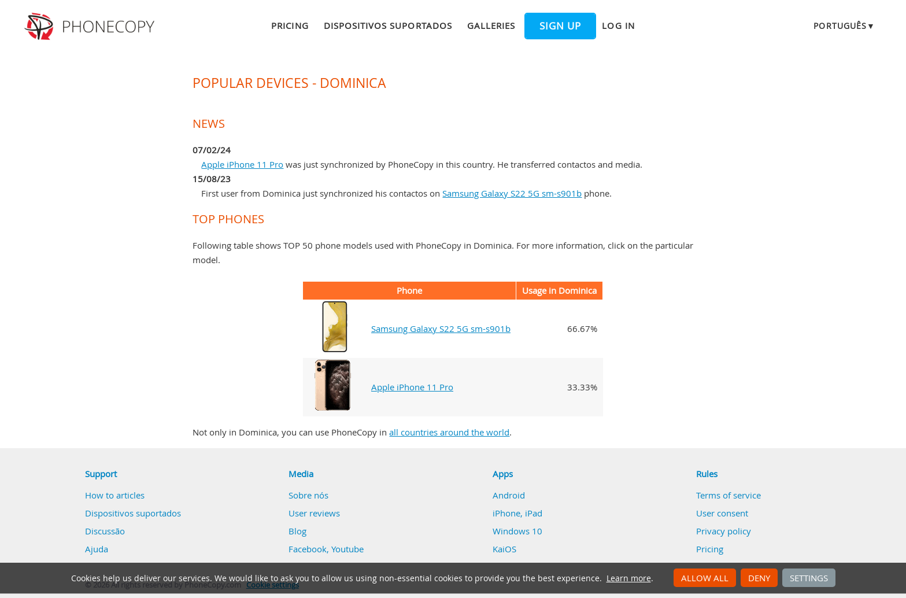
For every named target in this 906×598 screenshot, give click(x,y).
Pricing (289, 25)
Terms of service (728, 495)
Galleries (491, 25)
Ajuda (96, 549)
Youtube (347, 549)
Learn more (629, 578)
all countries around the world (449, 432)
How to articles (115, 495)
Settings (809, 578)
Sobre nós (308, 495)
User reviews (314, 513)
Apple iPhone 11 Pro (242, 164)
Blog (297, 531)
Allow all (705, 578)
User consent (722, 513)
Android (509, 495)
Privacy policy (723, 531)
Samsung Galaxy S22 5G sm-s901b (512, 193)
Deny (759, 578)
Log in (618, 25)
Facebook (308, 549)
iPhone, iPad (517, 513)
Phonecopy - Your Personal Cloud (91, 26)
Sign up (560, 26)
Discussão (105, 531)
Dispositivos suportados (388, 25)
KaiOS (504, 549)
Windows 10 (517, 531)
